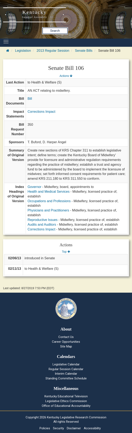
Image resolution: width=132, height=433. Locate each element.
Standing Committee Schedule (66, 378)
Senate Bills (83, 50)
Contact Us (66, 337)
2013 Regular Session (53, 50)
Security (58, 428)
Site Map (66, 346)
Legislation (23, 50)
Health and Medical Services (49, 191)
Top (66, 251)
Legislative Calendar (66, 364)
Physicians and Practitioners (48, 210)
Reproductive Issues (43, 220)
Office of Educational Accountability (66, 406)
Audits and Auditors (42, 224)
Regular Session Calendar (66, 369)
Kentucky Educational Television (66, 396)
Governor (34, 187)
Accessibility (92, 428)
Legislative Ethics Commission (66, 401)
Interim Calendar (66, 374)
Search (55, 31)
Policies (45, 428)
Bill (30, 98)
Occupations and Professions (49, 201)
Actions (66, 75)
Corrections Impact (41, 111)
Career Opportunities (66, 342)
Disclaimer (74, 428)
